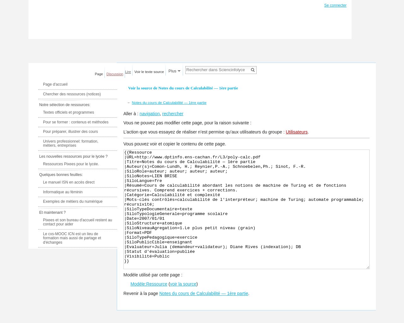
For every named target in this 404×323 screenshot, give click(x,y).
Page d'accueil (55, 84)
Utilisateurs (296, 131)
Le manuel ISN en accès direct (68, 182)
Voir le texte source (149, 72)
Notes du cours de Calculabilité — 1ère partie (169, 102)
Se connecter (335, 5)
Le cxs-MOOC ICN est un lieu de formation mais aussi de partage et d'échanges (72, 238)
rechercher (172, 113)
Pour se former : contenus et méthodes (75, 122)
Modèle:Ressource (148, 307)
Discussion (114, 74)
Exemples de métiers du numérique (73, 201)
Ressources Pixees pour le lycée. (71, 164)
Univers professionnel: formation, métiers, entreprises (70, 143)
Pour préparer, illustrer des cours (70, 131)
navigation (150, 113)
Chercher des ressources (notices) (72, 94)
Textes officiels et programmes (68, 112)
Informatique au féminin (62, 192)
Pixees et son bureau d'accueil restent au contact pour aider (77, 222)
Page (99, 74)
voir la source (183, 307)
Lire (128, 72)
